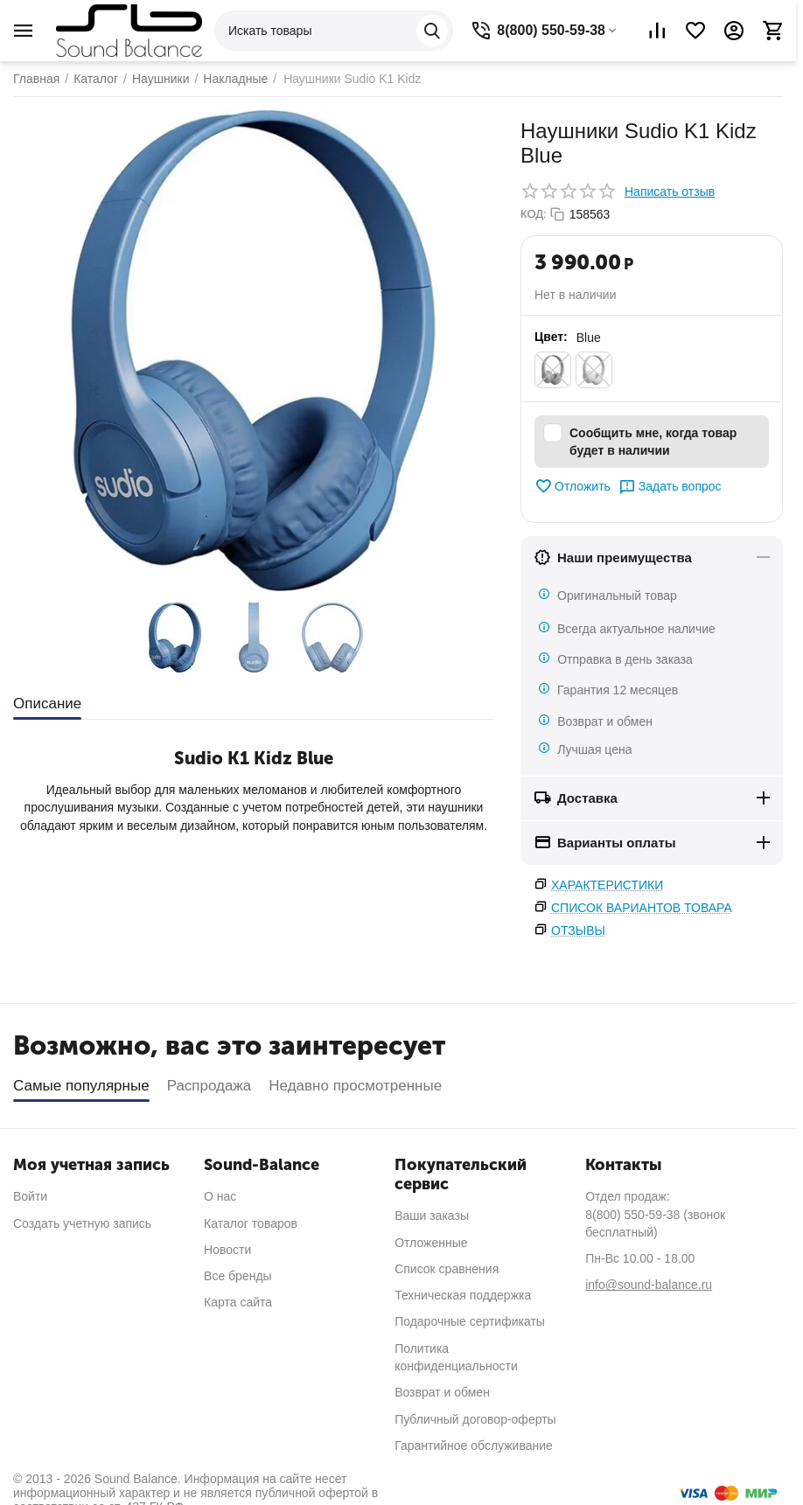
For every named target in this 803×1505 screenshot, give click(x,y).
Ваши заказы (432, 1216)
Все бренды (238, 1276)
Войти (30, 1196)
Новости (227, 1250)
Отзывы (578, 930)
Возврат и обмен (442, 1392)
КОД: (533, 213)
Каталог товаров (250, 1223)
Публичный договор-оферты (475, 1419)
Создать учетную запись (82, 1223)
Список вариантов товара (641, 908)
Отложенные (431, 1243)
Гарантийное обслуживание (474, 1446)
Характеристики (607, 885)
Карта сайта (238, 1302)
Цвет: (551, 337)
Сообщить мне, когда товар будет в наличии (640, 440)
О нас (220, 1196)
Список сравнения (447, 1269)
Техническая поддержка (463, 1295)
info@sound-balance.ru (648, 1285)
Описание (47, 703)
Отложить (572, 486)
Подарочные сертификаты (470, 1321)
